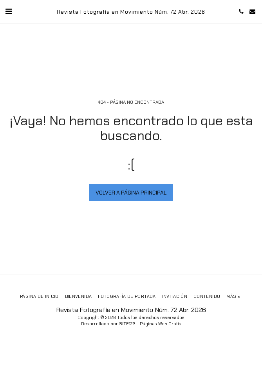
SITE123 (127, 323)
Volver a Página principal (131, 192)
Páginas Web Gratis (160, 323)
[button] (8, 11)
